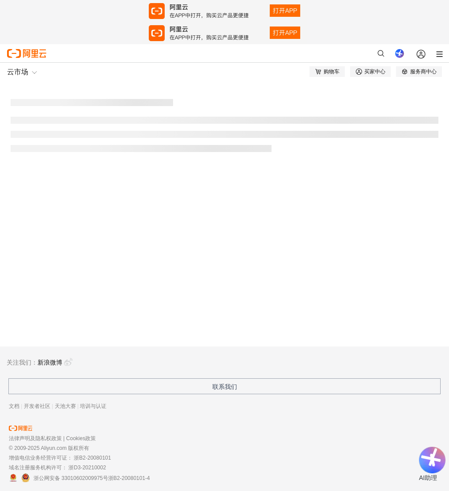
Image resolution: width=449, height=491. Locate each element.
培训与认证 (93, 406)
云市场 (17, 72)
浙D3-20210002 (87, 467)
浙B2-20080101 (92, 458)
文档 (14, 406)
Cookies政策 (81, 438)
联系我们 (224, 386)
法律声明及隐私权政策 (35, 438)
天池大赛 (65, 406)
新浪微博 (55, 362)
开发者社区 (37, 406)
